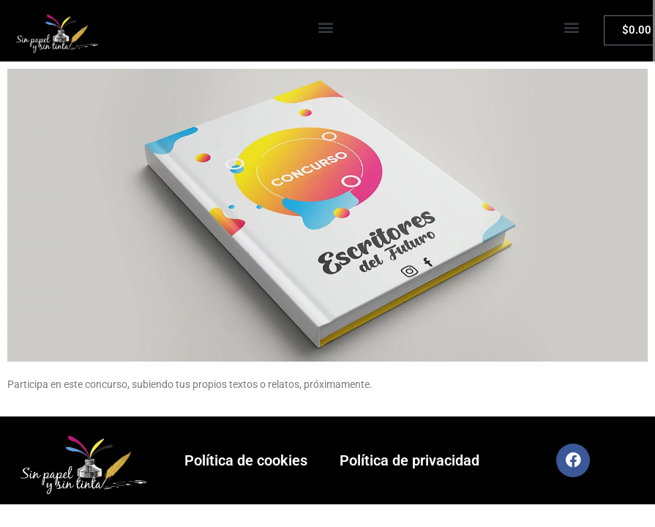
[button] (326, 27)
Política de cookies (245, 460)
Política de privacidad (409, 460)
